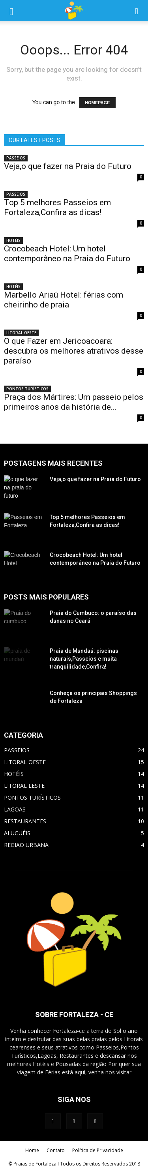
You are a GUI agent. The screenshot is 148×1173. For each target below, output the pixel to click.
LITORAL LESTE (24, 785)
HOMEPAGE (97, 102)
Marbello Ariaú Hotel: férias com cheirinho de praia (63, 299)
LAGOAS (15, 809)
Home (32, 1150)
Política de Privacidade (97, 1150)
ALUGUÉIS (17, 833)
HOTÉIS (13, 240)
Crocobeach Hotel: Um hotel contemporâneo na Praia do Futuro (67, 253)
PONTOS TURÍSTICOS (27, 389)
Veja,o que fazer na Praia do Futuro (67, 166)
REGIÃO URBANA (26, 845)
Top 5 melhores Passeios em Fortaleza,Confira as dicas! (57, 207)
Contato (56, 1150)
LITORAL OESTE (21, 332)
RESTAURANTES (25, 821)
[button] (137, 10)
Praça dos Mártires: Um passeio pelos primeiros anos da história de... (73, 402)
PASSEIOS (15, 158)
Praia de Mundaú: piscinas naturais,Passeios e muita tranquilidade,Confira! (84, 659)
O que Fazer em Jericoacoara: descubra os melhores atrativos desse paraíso (73, 350)
